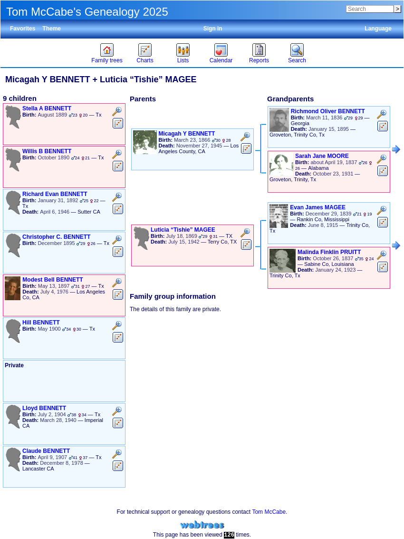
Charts (144, 60)
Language (378, 28)
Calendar (221, 60)
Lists (183, 60)
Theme (51, 28)
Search (297, 60)
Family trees (106, 60)
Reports (259, 60)
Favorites (22, 28)
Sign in (212, 28)
